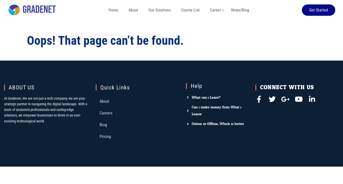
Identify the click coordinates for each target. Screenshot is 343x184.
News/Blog (240, 10)
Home (113, 10)
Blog (103, 124)
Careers (106, 113)
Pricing (105, 136)
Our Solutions (159, 10)
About (133, 10)
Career (215, 10)
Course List (190, 10)
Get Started (318, 10)
